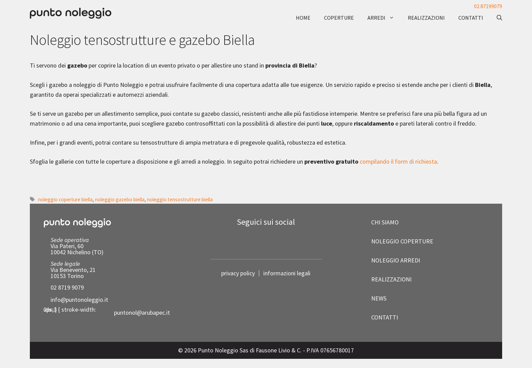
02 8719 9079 (67, 287)
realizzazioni (426, 17)
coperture (339, 17)
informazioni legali (286, 273)
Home (303, 17)
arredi (384, 17)
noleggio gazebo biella (120, 199)
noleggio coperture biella (65, 199)
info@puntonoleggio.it (79, 299)
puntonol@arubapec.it (142, 312)
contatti (470, 17)
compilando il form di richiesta (398, 161)
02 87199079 (488, 6)
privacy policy (238, 273)
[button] (496, 17)
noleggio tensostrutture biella (180, 199)
